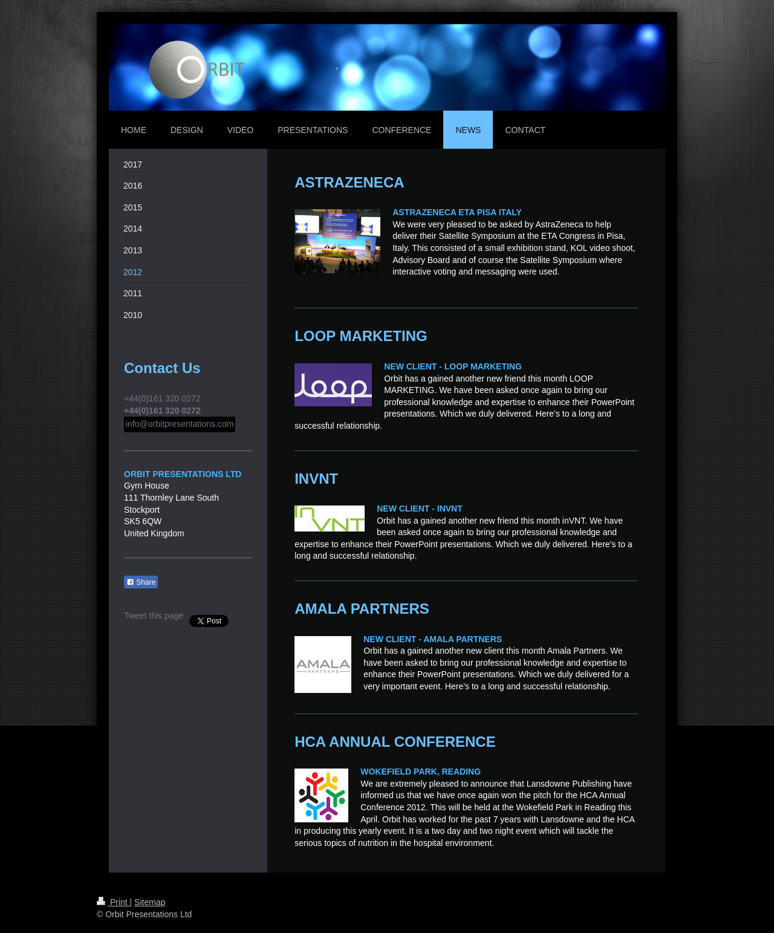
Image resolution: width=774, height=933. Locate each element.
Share (140, 582)
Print (113, 902)
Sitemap (149, 902)
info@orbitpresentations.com (179, 424)
